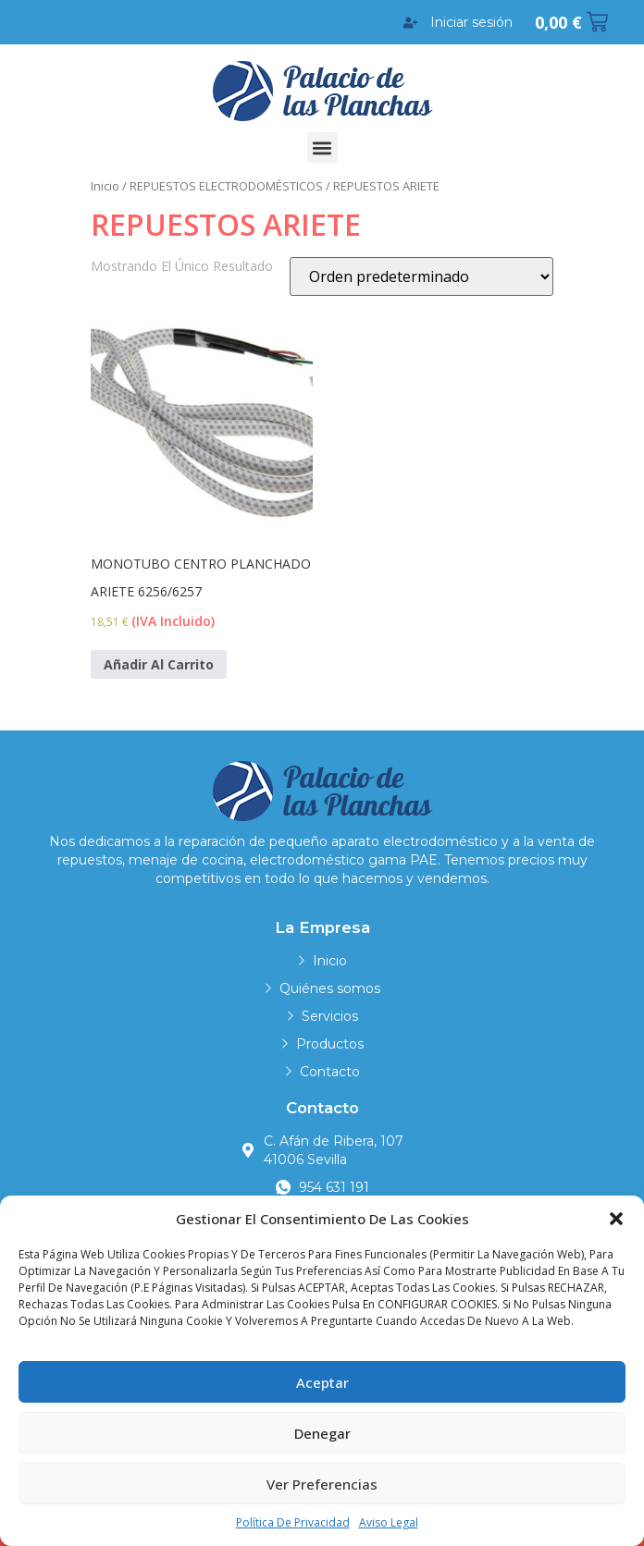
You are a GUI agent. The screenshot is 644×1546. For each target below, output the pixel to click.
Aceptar (322, 1382)
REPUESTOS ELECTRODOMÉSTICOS (226, 186)
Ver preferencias (322, 1484)
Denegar (322, 1433)
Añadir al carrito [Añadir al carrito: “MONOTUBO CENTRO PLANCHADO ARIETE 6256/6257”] (159, 664)
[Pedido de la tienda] (421, 276)
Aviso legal (388, 1522)
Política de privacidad (293, 1522)
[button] (616, 1218)
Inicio (105, 186)
